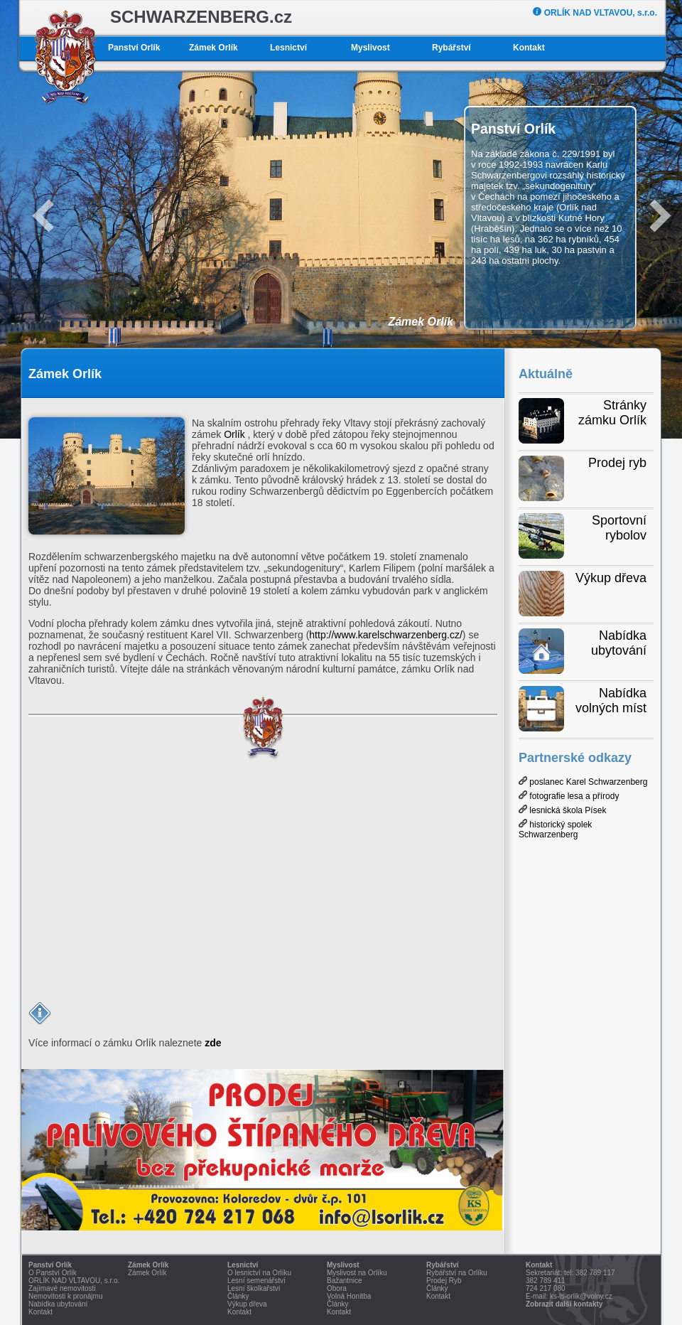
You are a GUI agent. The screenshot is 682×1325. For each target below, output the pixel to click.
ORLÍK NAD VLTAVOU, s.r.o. (595, 13)
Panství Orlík (134, 48)
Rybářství (451, 48)
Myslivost (370, 48)
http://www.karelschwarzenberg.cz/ (385, 634)
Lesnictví (288, 48)
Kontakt (529, 48)
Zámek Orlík (213, 48)
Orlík (234, 434)
